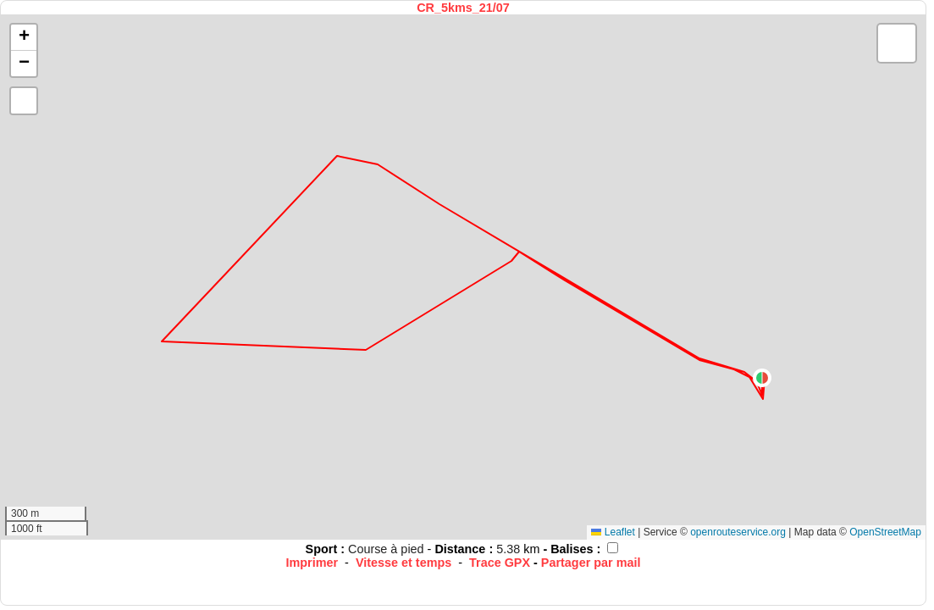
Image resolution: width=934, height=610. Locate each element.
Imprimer (312, 562)
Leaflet (612, 532)
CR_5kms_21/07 (463, 7)
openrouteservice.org (738, 532)
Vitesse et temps (403, 562)
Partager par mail (591, 562)
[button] (762, 378)
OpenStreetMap (885, 532)
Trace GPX (499, 562)
